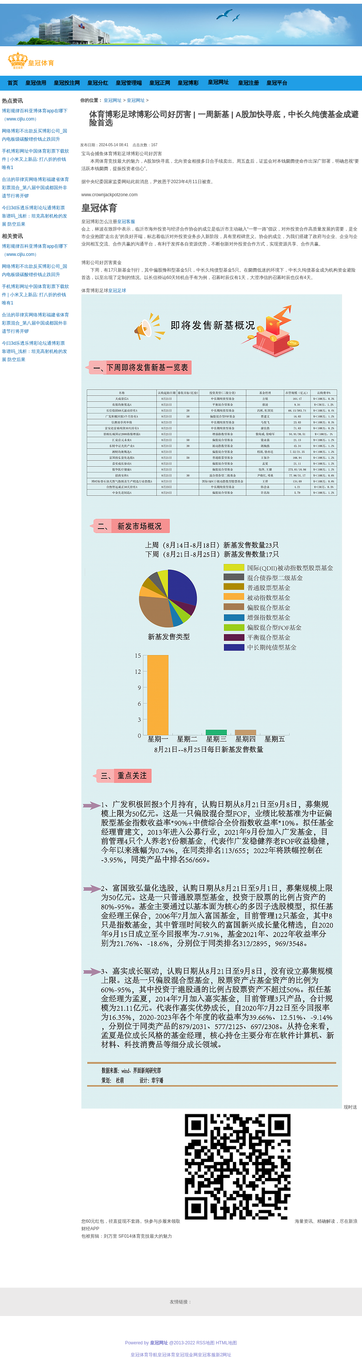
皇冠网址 (113, 100)
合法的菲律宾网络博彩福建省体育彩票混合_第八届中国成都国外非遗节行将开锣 (35, 187)
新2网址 (224, 1354)
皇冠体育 (166, 1354)
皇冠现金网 (186, 1354)
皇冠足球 (117, 290)
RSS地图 (205, 1342)
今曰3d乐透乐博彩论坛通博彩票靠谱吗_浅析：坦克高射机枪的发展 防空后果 (34, 216)
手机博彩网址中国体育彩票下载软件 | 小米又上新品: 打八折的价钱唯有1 (35, 159)
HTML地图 (226, 1342)
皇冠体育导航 (144, 1354)
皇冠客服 (126, 221)
